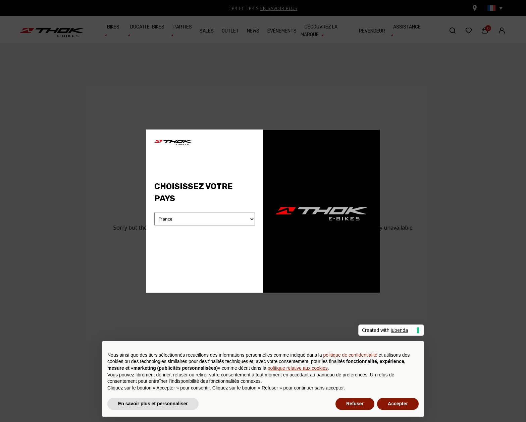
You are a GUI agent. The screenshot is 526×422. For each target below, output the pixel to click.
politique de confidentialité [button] (350, 355)
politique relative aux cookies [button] (298, 368)
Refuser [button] (355, 403)
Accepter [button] (398, 403)
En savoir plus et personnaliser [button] (153, 403)
